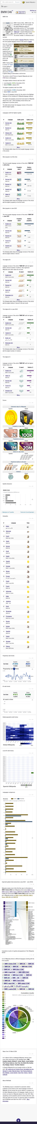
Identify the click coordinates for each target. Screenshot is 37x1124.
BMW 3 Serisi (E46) (18, 980)
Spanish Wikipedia (29, 2)
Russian (8, 621)
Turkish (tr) (8, 143)
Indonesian (8, 591)
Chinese (8, 646)
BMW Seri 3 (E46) (18, 975)
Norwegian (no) (9, 295)
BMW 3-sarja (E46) (9, 983)
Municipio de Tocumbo (7, 512)
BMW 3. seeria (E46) (10, 989)
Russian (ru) (8, 128)
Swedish (8, 631)
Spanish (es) (8, 189)
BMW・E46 (15, 978)
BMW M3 (19, 892)
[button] (29, 19)
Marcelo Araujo (16, 1071)
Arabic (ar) (8, 338)
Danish (7, 541)
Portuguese (9, 616)
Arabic (7, 526)
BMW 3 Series (31, 890)
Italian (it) (7, 194)
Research (17, 2)
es (12, 10)
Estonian (8, 566)
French (7, 586)
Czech (7, 536)
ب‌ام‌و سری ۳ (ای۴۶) (22, 986)
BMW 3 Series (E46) (10, 964)
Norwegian (8, 611)
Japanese (8, 601)
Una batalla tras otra (28, 1069)
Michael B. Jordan (7, 1071)
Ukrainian (8, 641)
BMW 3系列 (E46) (24, 972)
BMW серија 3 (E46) (24, 983)
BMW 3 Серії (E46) (10, 972)
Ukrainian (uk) (8, 390)
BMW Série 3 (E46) (18, 969)
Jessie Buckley (13, 1073)
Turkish (7, 636)
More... (18, 147)
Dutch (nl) (7, 290)
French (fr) (8, 240)
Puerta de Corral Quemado (27, 512)
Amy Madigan (6, 1073)
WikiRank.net (33, 10)
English (4, 6)
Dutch (7, 606)
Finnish (7, 581)
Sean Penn (20, 1073)
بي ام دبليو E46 (8, 986)
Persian (8, 576)
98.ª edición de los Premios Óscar (14, 1069)
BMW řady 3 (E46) (27, 966)
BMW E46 (16, 32)
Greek (7, 551)
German (22, 39)
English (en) (8, 138)
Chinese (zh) (8, 133)
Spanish (8, 561)
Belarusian (8, 531)
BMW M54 (27, 892)
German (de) (8, 123)
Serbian (8, 626)
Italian (7, 596)
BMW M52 (8, 897)
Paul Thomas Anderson (26, 1071)
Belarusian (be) (9, 343)
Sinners (26, 1073)
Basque (8, 571)
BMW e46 (7, 978)
